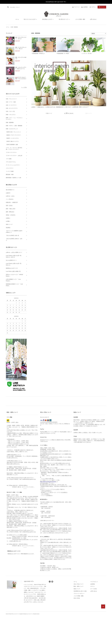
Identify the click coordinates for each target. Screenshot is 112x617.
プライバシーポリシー (79, 593)
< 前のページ (49, 113)
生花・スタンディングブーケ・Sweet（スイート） (20, 68)
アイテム (101, 7)
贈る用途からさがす (48, 19)
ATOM (78, 598)
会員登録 (85, 7)
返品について (77, 588)
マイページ (76, 7)
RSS (75, 598)
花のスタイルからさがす (30, 19)
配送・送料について (78, 586)
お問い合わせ (93, 19)
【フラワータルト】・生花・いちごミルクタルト (21, 78)
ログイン (93, 7)
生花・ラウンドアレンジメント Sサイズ (20, 38)
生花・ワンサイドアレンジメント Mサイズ (20, 48)
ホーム (17, 19)
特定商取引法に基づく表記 (80, 591)
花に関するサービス (64, 19)
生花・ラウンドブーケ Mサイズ (20, 58)
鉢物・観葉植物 (14, 27)
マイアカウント (94, 581)
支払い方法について (78, 584)
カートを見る (93, 588)
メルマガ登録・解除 (80, 19)
